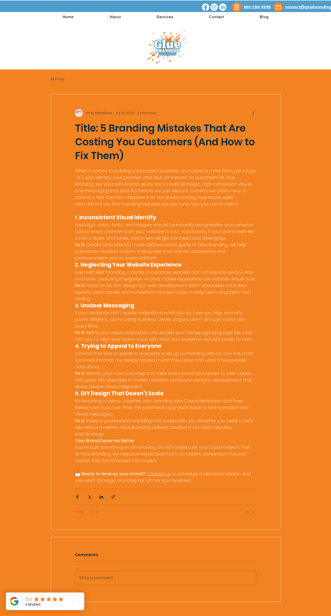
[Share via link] (113, 496)
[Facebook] (205, 7)
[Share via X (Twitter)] (89, 496)
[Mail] (278, 7)
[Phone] (237, 7)
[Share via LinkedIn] (101, 496)
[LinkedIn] (222, 7)
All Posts (57, 79)
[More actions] (253, 113)
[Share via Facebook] (77, 496)
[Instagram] (214, 7)
